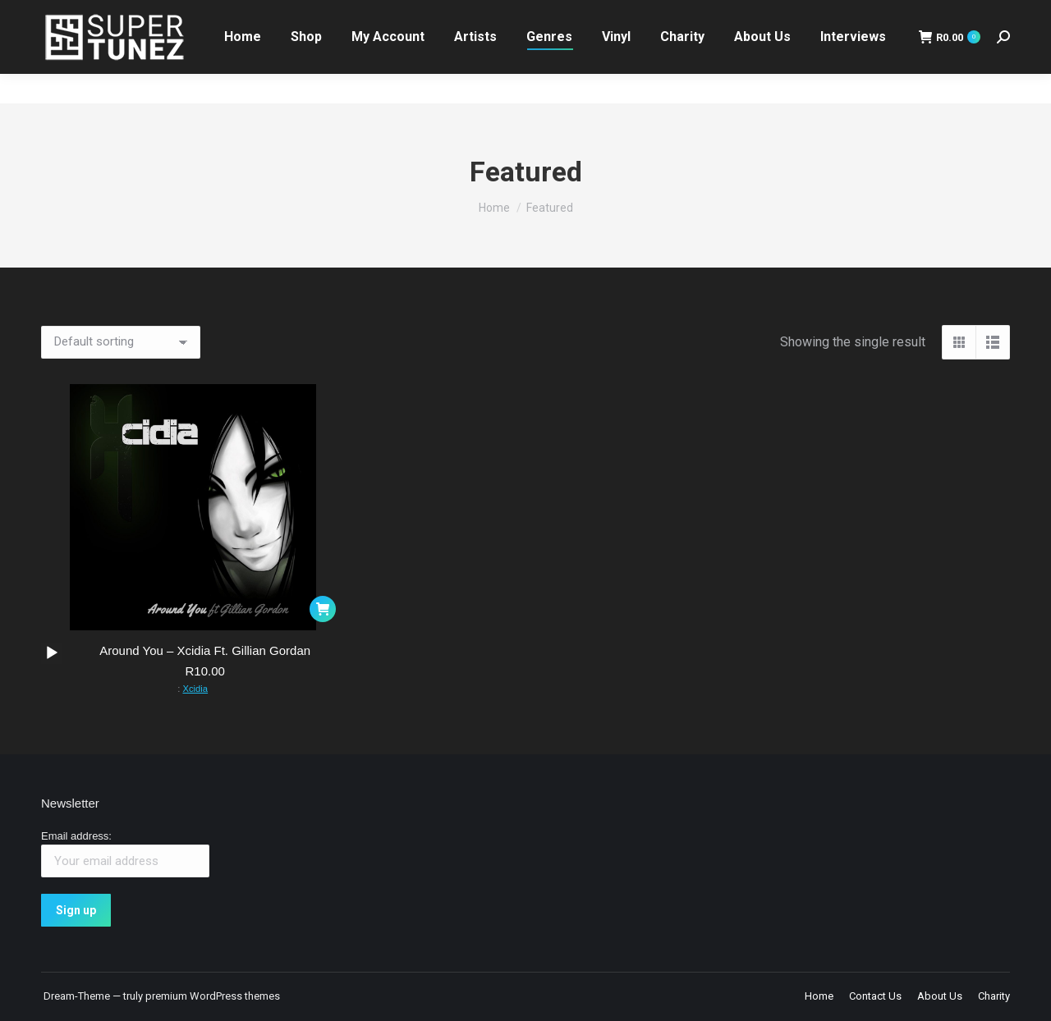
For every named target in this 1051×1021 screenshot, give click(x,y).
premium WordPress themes (212, 996)
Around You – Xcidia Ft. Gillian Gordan (204, 650)
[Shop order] (120, 342)
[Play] (52, 653)
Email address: (76, 836)
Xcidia (195, 689)
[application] (51, 653)
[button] (323, 609)
